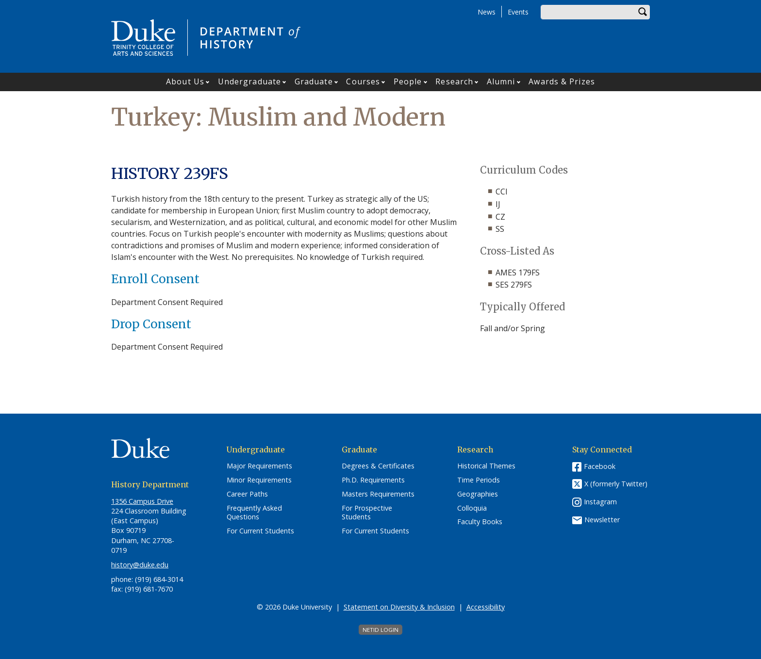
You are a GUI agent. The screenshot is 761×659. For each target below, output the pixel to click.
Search (642, 12)
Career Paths (247, 494)
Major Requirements (259, 466)
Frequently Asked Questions (254, 513)
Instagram (600, 501)
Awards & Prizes (562, 81)
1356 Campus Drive (142, 501)
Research (454, 81)
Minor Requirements (259, 480)
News (487, 11)
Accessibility (485, 606)
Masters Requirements (378, 494)
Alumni (501, 81)
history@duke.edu (139, 564)
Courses (363, 81)
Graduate (314, 81)
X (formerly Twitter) (615, 484)
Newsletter (602, 519)
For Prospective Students (367, 513)
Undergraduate (249, 81)
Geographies (477, 494)
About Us (185, 81)
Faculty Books (479, 521)
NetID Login (380, 629)
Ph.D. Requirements (373, 480)
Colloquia (472, 508)
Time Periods (478, 480)
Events (518, 11)
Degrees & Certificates (378, 466)
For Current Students (260, 531)
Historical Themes (486, 466)
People (408, 81)
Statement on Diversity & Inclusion (399, 606)
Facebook (599, 466)
